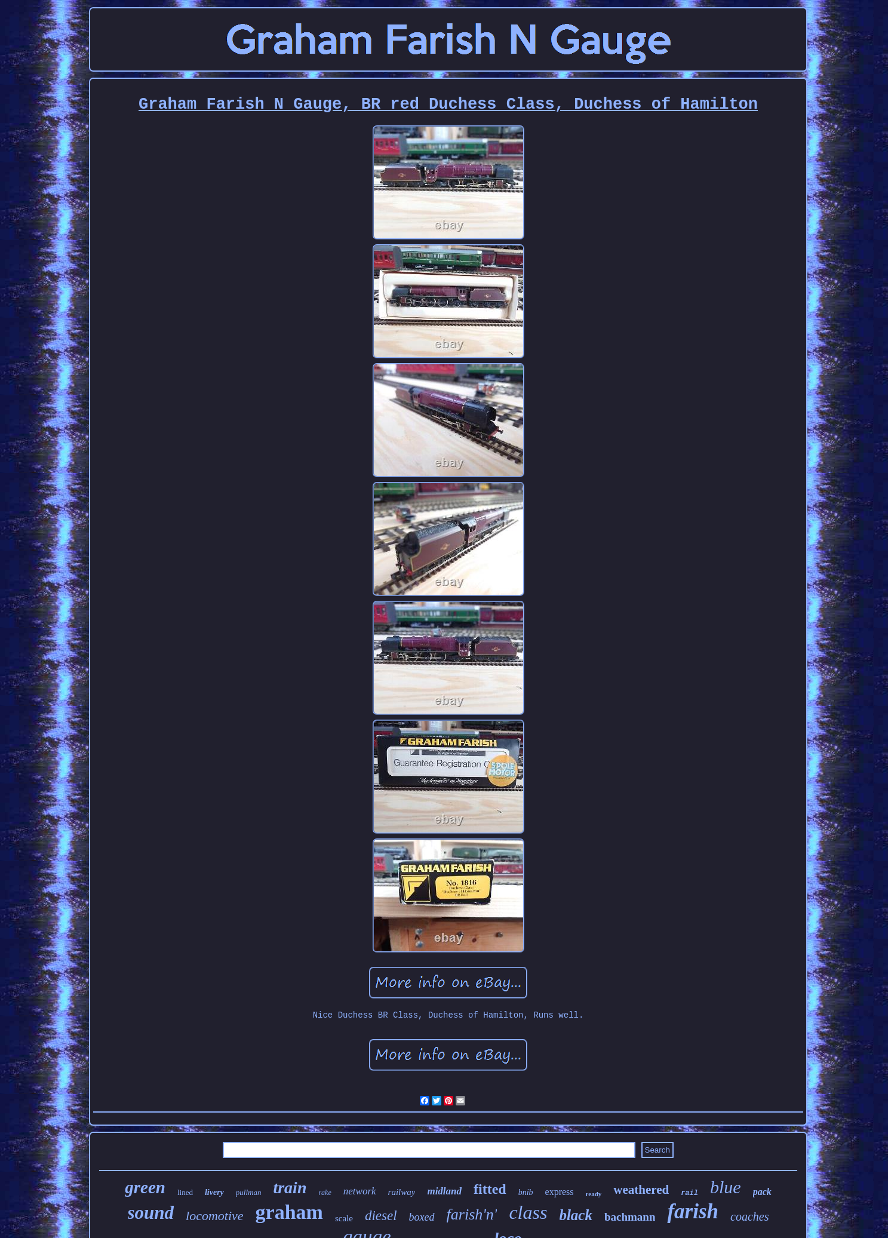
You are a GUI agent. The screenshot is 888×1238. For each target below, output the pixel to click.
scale (344, 1218)
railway (402, 1192)
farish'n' (472, 1214)
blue (725, 1187)
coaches (749, 1216)
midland (444, 1191)
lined (185, 1192)
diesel (381, 1215)
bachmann (630, 1217)
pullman (249, 1192)
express (559, 1192)
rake (324, 1192)
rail (689, 1193)
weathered (641, 1189)
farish (692, 1211)
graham (289, 1212)
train (289, 1187)
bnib (525, 1192)
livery (214, 1192)
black (575, 1215)
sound (151, 1212)
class (528, 1212)
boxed (422, 1217)
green (145, 1187)
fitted (490, 1189)
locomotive (215, 1215)
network (359, 1191)
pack (762, 1192)
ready (594, 1193)
